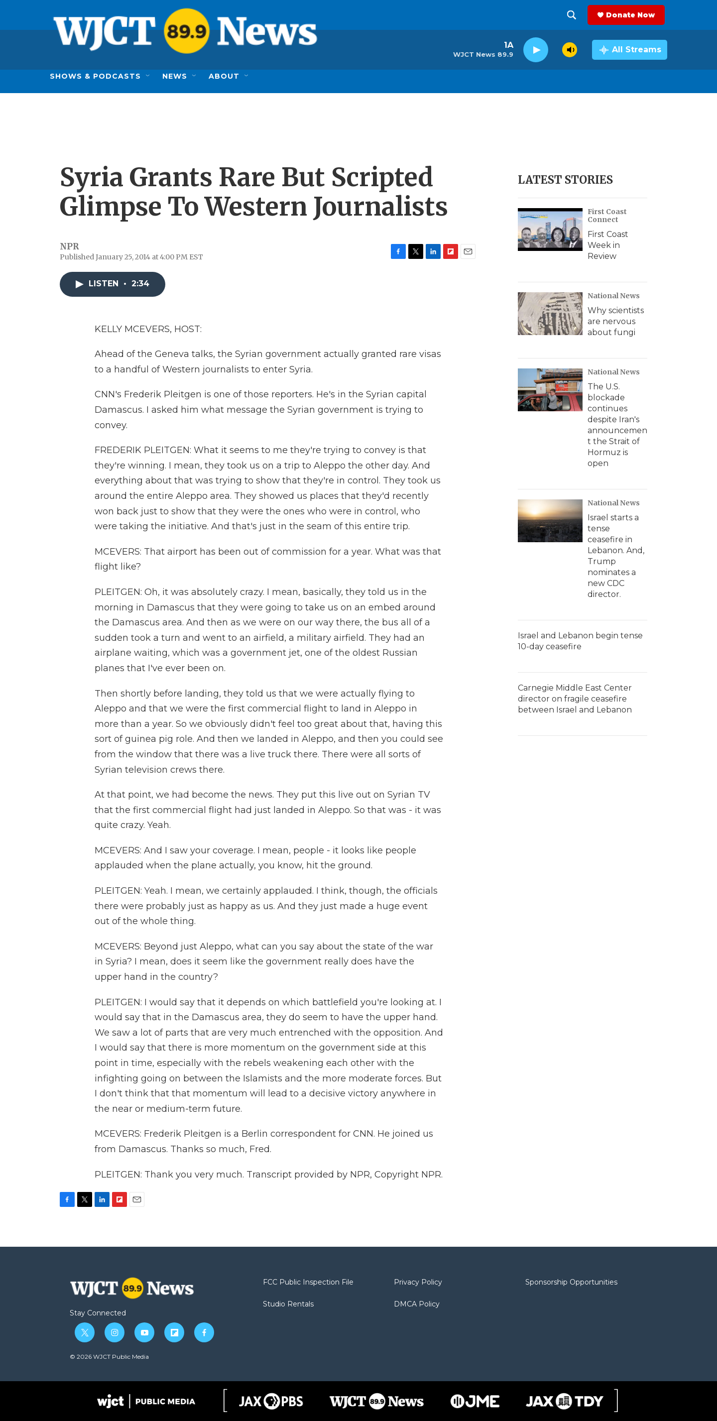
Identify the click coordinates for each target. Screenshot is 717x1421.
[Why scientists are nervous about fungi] (550, 313)
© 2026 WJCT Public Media (109, 1356)
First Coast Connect (607, 215)
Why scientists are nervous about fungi (616, 321)
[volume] (569, 49)
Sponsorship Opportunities (571, 1283)
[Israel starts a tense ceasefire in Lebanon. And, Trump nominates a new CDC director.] (550, 520)
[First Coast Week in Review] (550, 229)
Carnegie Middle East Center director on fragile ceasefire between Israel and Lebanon (575, 698)
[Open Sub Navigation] (148, 76)
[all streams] (629, 50)
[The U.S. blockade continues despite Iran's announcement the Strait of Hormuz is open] (550, 389)
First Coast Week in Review (608, 245)
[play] (536, 50)
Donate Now (632, 15)
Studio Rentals (288, 1304)
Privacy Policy (418, 1283)
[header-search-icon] (574, 14)
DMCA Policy (417, 1304)
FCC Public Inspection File (308, 1283)
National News (614, 295)
